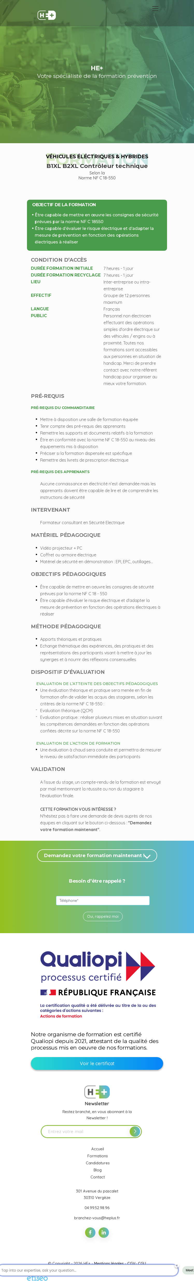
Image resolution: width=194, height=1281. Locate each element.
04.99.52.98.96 (97, 1207)
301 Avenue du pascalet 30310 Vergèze (97, 1194)
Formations (97, 1155)
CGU (142, 1263)
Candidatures (98, 1162)
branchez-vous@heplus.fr (97, 1217)
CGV (131, 1263)
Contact (98, 1177)
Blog (98, 1169)
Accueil (97, 1148)
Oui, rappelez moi (103, 916)
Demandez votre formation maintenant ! (98, 856)
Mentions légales (109, 1263)
